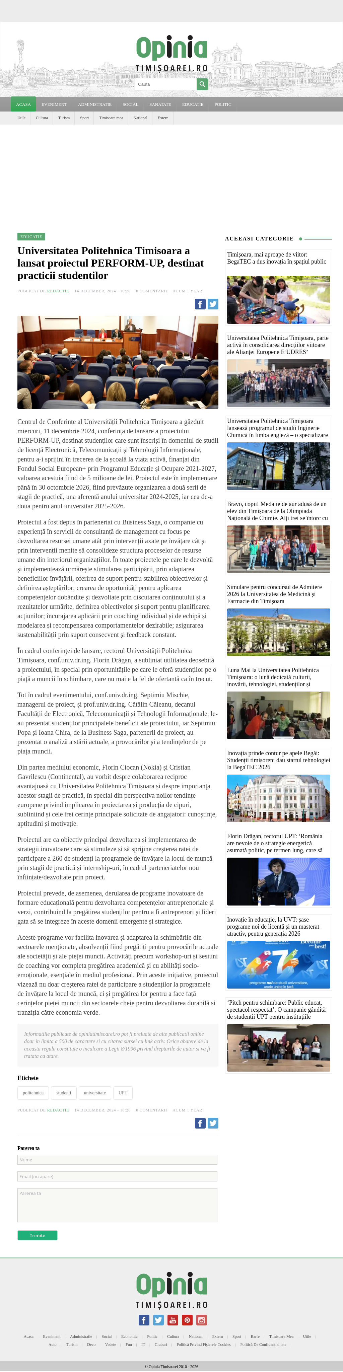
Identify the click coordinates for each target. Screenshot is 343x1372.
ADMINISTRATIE (95, 104)
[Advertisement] (171, 175)
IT (143, 1344)
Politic (152, 1336)
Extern (163, 118)
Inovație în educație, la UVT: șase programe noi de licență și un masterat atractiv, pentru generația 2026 (273, 926)
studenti (63, 1092)
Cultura (42, 118)
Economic (129, 1336)
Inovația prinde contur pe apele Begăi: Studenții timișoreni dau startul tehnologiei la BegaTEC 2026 (278, 760)
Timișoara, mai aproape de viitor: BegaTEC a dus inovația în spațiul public (276, 258)
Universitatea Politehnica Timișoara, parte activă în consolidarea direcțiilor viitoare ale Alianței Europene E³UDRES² (278, 345)
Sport (84, 118)
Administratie (81, 1336)
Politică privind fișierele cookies (204, 1344)
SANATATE (160, 104)
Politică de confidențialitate (263, 1344)
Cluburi (161, 1344)
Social (107, 1336)
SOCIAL (130, 104)
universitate (95, 1092)
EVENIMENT (54, 104)
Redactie (58, 291)
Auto (53, 1344)
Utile (21, 118)
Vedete (110, 1344)
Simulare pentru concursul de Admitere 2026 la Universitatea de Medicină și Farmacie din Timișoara (274, 594)
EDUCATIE (193, 104)
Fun (129, 1344)
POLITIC (222, 104)
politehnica (33, 1092)
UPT (123, 1092)
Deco (91, 1344)
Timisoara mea (111, 118)
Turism (64, 118)
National (140, 118)
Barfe (255, 1336)
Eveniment (52, 1336)
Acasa (23, 104)
